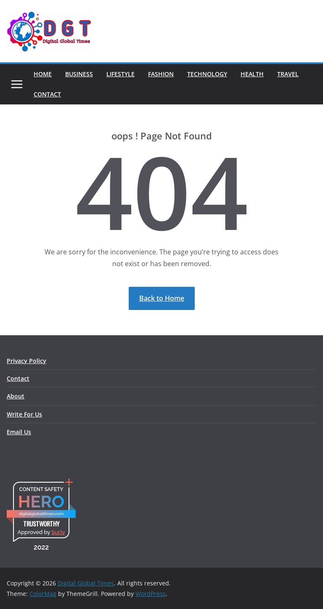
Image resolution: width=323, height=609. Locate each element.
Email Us (19, 432)
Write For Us (24, 414)
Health (252, 74)
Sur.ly (58, 532)
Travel (288, 74)
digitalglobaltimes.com (41, 513)
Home (43, 74)
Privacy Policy (26, 361)
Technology (207, 74)
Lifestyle (120, 74)
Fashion (161, 74)
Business (79, 74)
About (15, 396)
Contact (47, 94)
